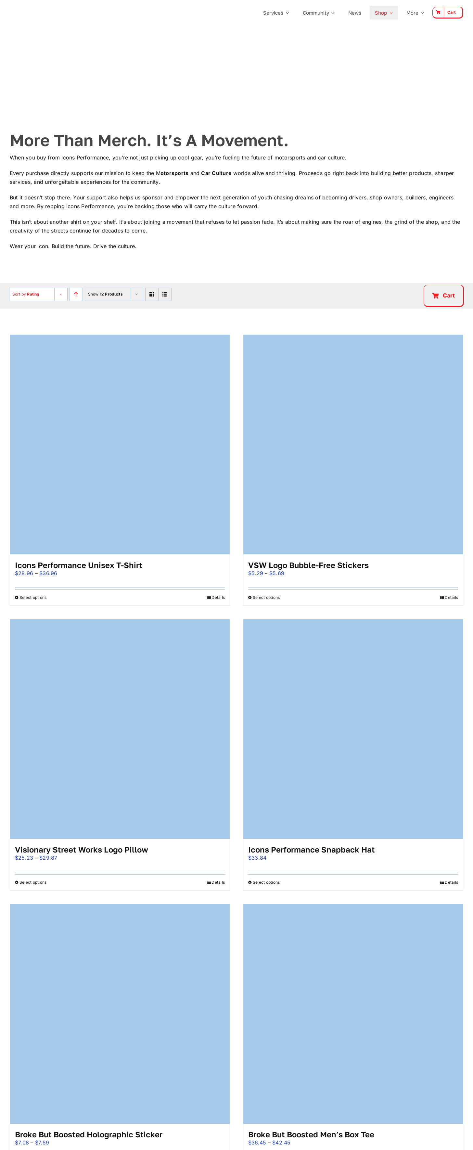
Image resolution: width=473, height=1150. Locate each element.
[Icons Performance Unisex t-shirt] (120, 444)
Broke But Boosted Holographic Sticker (88, 1134)
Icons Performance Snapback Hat (311, 849)
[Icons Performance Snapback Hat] (353, 729)
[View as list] (165, 294)
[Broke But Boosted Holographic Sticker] (120, 1014)
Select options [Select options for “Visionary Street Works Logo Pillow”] (32, 882)
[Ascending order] (76, 294)
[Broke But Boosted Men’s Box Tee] (353, 1014)
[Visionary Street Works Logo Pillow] (120, 729)
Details (218, 597)
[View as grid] (152, 294)
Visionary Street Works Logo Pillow (81, 849)
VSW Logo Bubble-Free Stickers (308, 565)
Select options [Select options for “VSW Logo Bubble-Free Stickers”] (266, 597)
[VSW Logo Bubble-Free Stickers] (353, 444)
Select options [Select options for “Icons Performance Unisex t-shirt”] (32, 597)
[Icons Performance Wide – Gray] (43, 6)
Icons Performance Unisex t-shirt (78, 565)
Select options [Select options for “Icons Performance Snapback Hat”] (266, 882)
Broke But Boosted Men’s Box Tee (311, 1134)
